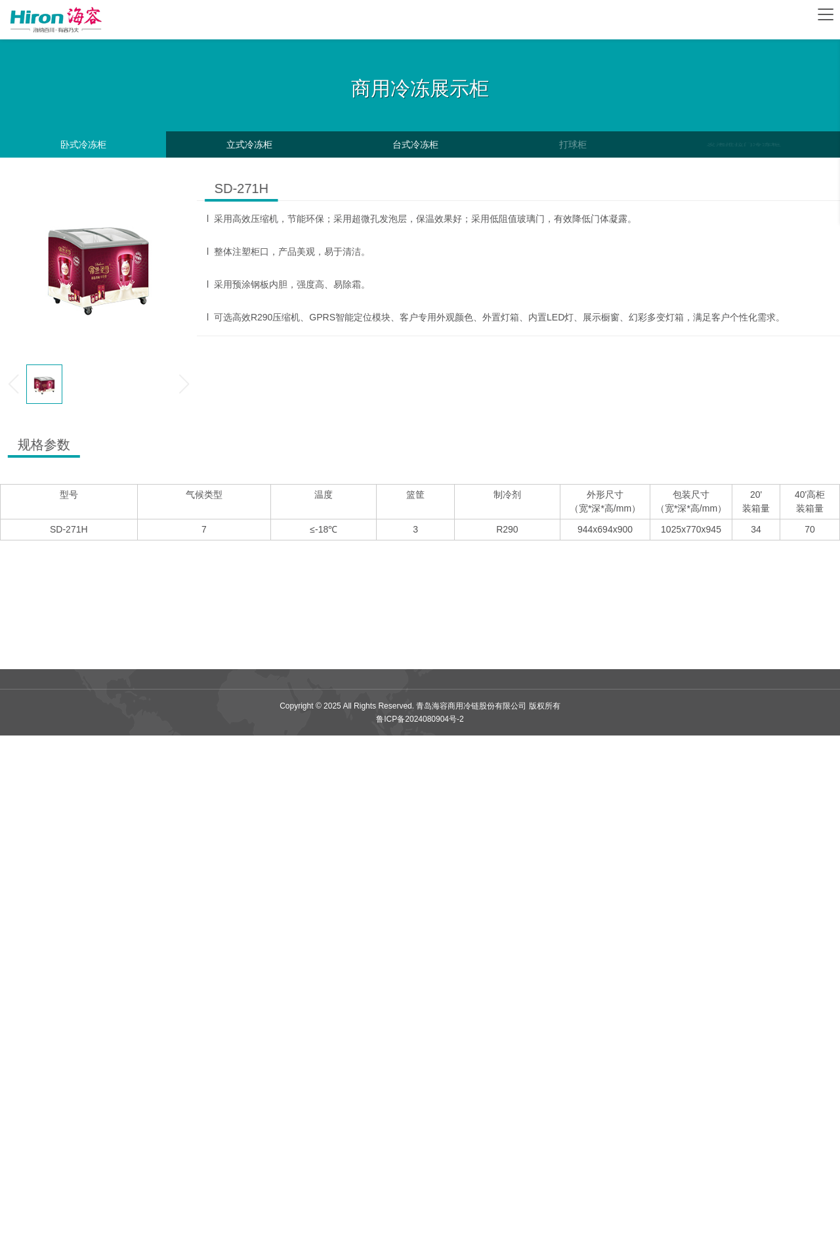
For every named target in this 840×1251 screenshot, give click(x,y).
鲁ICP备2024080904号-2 (419, 719)
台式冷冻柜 (415, 144)
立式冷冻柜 (249, 144)
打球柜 (572, 144)
